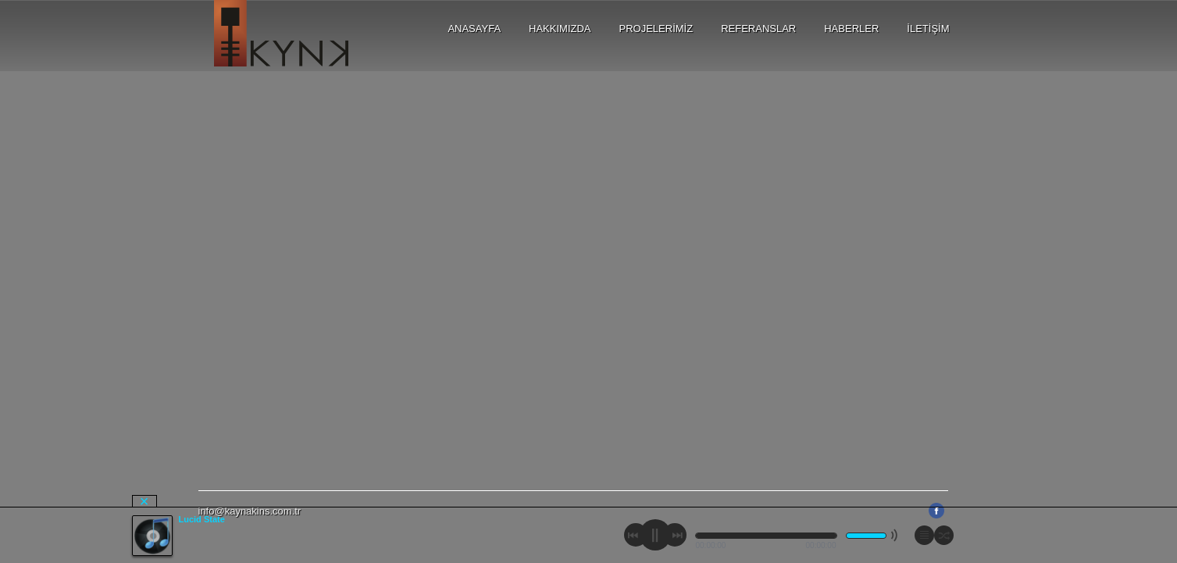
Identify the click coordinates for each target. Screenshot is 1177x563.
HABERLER (851, 28)
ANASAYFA (474, 28)
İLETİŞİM (928, 28)
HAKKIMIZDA (559, 28)
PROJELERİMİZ (656, 28)
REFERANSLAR (758, 28)
